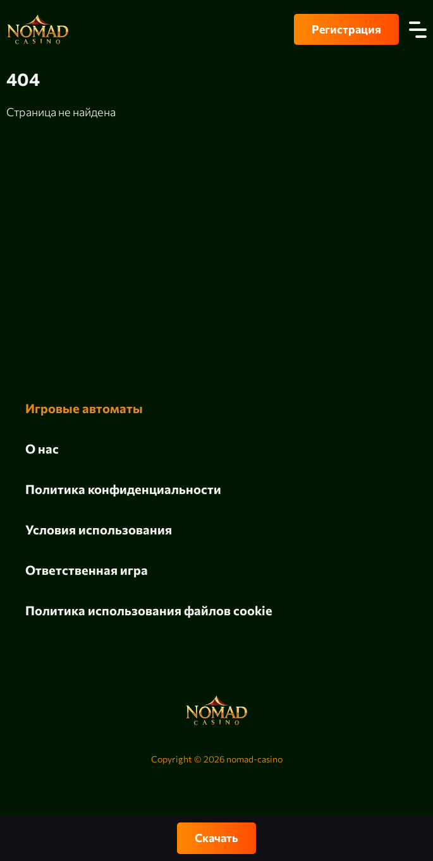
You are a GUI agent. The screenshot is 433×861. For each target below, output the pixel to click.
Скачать (216, 838)
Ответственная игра (86, 569)
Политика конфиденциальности (123, 489)
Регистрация (346, 29)
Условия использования (98, 529)
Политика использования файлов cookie (148, 610)
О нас (42, 448)
